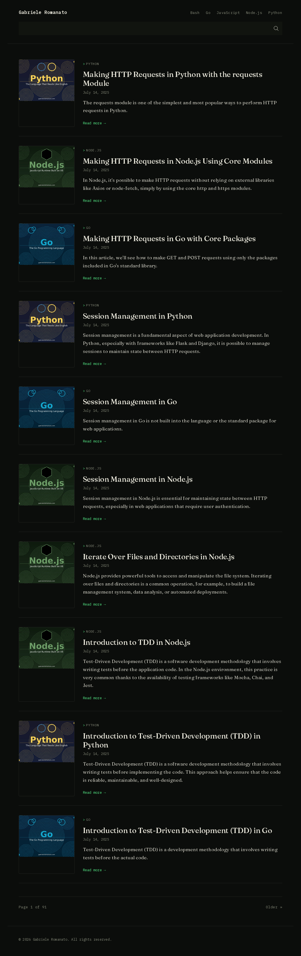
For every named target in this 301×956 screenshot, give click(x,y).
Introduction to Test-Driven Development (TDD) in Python (172, 740)
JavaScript (228, 12)
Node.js (254, 12)
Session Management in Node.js (138, 479)
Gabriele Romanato (43, 12)
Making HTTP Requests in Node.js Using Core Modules (178, 161)
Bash (195, 12)
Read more (92, 123)
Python (275, 12)
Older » (274, 907)
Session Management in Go (130, 401)
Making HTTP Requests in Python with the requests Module (172, 78)
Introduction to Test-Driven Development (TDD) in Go (177, 830)
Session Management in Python (137, 316)
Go (208, 12)
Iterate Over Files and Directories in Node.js (159, 556)
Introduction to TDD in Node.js (136, 642)
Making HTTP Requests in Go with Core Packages (169, 238)
